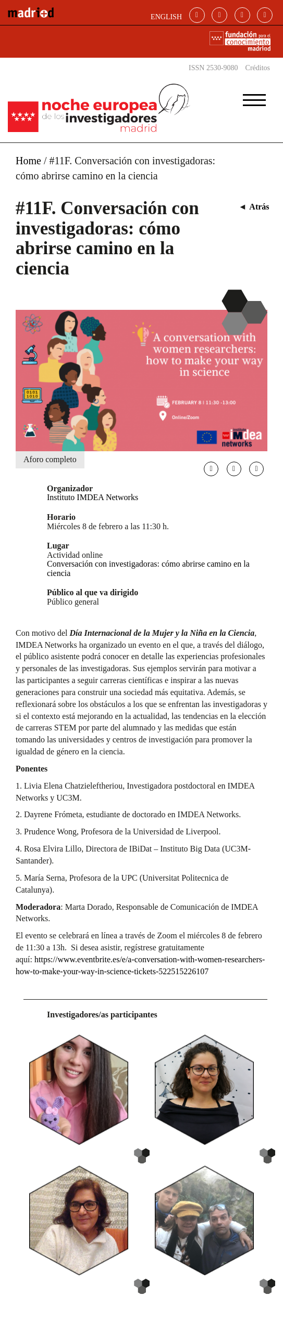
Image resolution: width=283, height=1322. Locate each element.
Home (28, 160)
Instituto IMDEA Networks (92, 497)
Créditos (257, 68)
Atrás (259, 206)
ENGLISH (166, 17)
